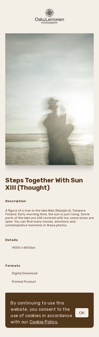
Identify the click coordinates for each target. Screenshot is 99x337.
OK (82, 312)
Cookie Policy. (44, 321)
